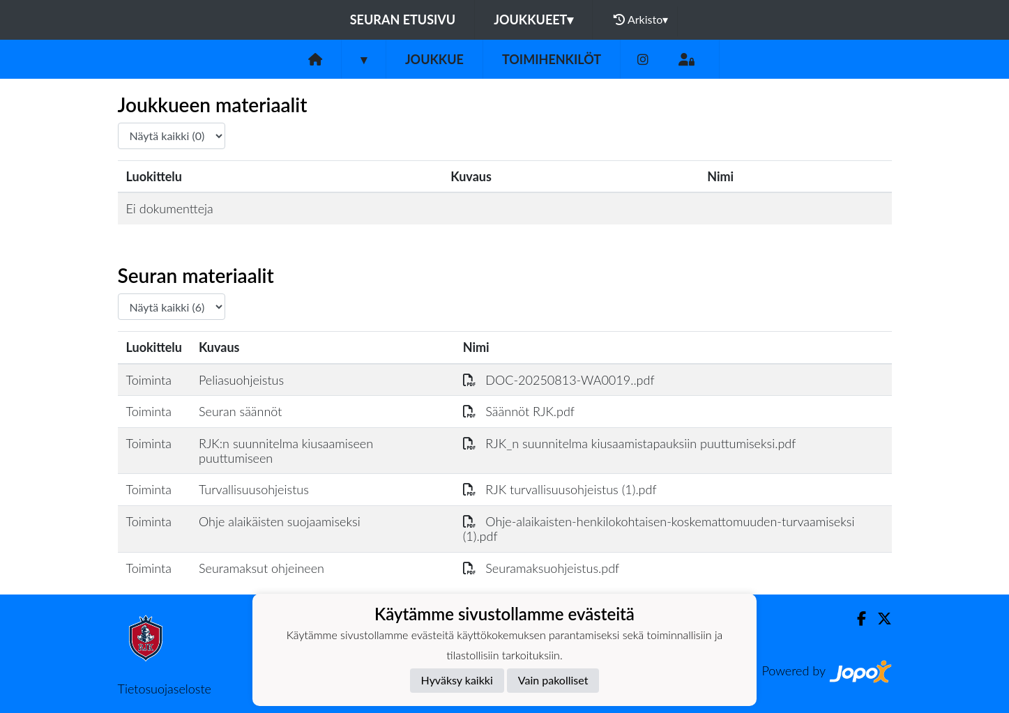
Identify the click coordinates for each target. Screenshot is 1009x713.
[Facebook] (856, 618)
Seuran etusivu (403, 19)
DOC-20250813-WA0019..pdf (559, 380)
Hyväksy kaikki (457, 680)
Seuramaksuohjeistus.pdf (541, 568)
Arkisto (641, 19)
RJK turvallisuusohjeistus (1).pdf (560, 489)
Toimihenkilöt (551, 59)
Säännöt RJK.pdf (519, 411)
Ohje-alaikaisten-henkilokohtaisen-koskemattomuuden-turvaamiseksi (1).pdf (659, 529)
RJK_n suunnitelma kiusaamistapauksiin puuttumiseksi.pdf (629, 443)
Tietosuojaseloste (164, 688)
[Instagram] (643, 59)
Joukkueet (533, 19)
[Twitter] (879, 618)
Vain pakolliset (553, 680)
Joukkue (434, 59)
